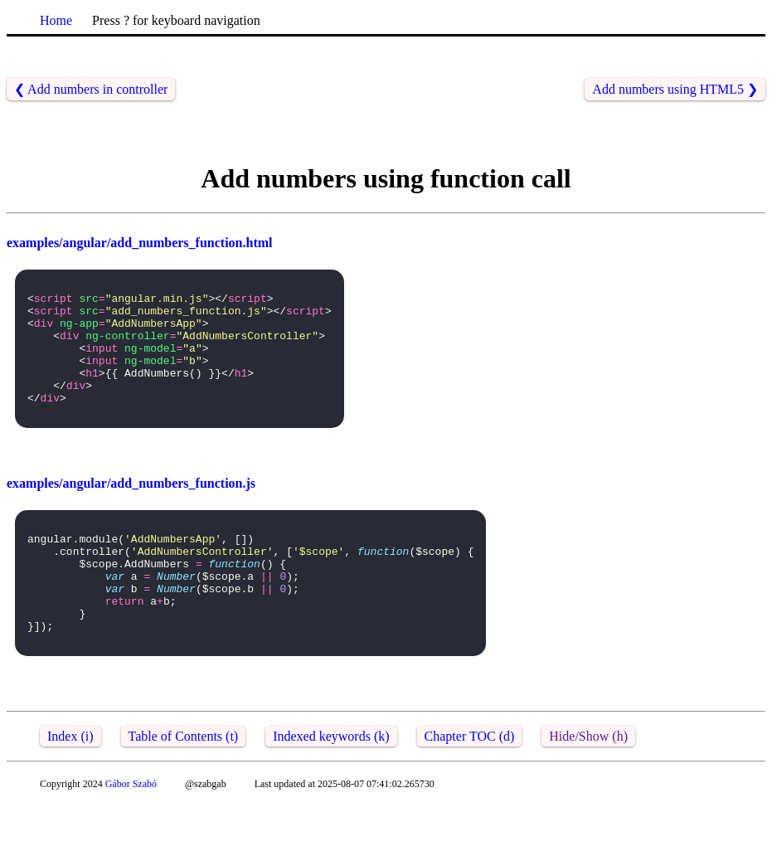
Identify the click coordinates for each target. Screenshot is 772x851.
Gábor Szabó (131, 831)
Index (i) (70, 783)
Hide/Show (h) (588, 783)
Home (56, 20)
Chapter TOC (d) (470, 783)
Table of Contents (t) (184, 783)
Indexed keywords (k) (331, 783)
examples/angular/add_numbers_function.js (131, 508)
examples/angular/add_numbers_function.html (139, 243)
